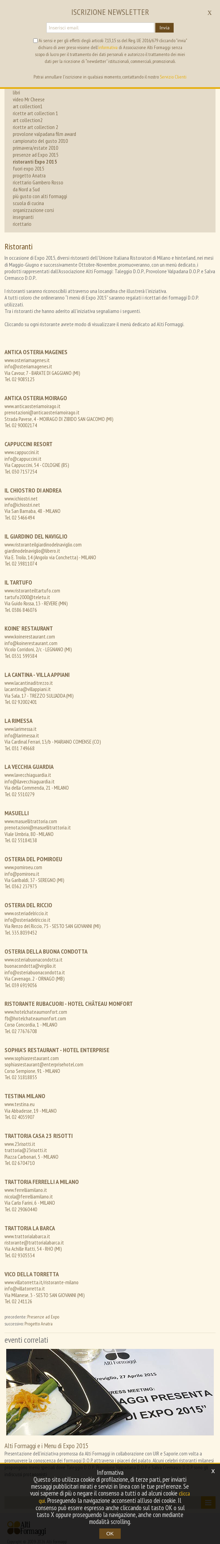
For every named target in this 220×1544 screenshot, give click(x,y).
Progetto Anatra (39, 1291)
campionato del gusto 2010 (40, 140)
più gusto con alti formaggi (40, 196)
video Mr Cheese (29, 99)
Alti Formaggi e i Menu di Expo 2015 (46, 1413)
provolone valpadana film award (44, 133)
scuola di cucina (28, 203)
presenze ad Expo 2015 (35, 154)
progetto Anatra (29, 175)
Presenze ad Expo (43, 1284)
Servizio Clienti (173, 77)
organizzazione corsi (33, 210)
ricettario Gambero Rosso (38, 182)
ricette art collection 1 (35, 113)
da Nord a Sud (26, 189)
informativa (108, 47)
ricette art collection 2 (35, 127)
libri (16, 92)
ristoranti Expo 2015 (35, 161)
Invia (164, 28)
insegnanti (23, 216)
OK (110, 1533)
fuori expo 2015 (28, 168)
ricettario (22, 223)
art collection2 (28, 120)
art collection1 (28, 106)
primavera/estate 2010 (35, 147)
